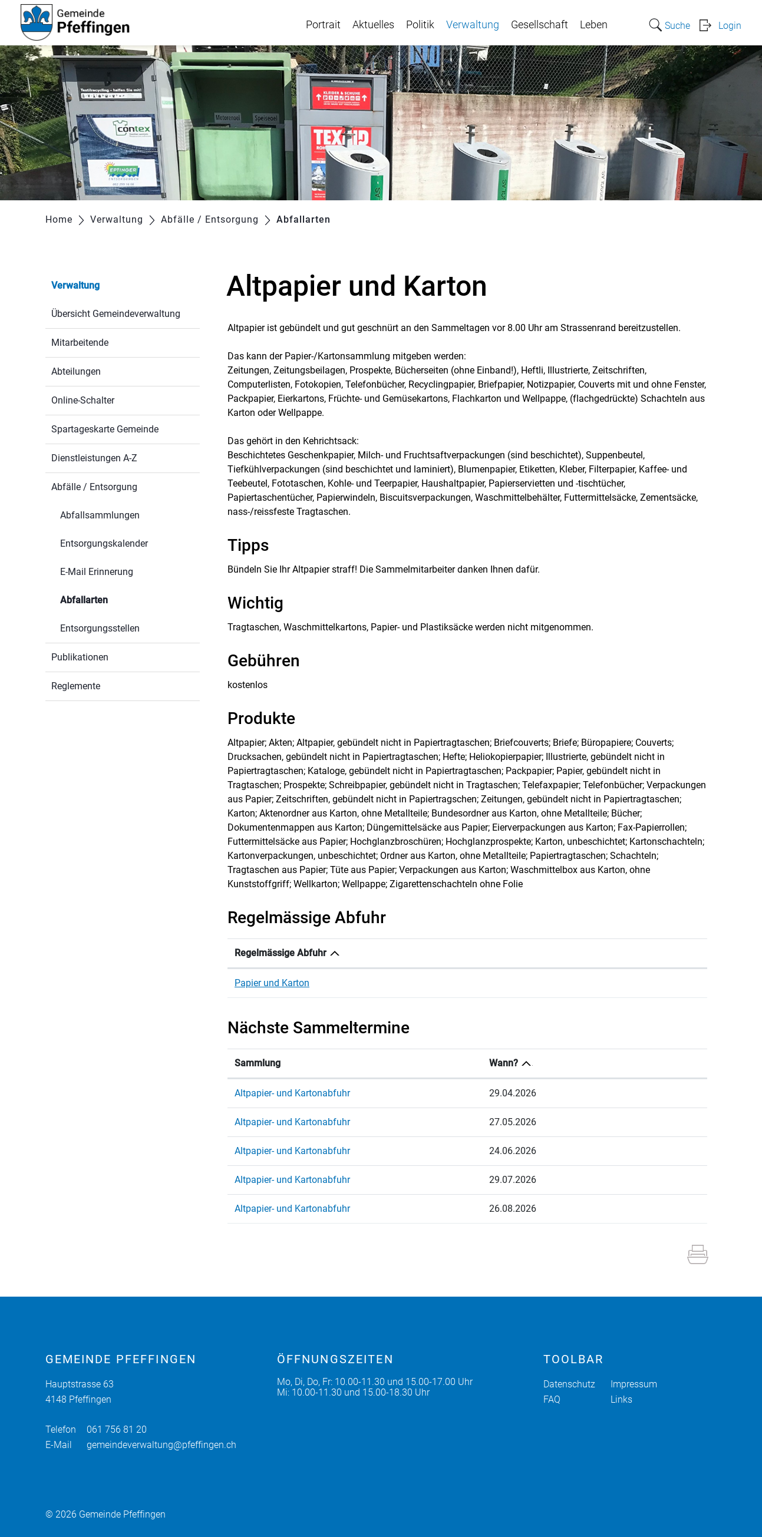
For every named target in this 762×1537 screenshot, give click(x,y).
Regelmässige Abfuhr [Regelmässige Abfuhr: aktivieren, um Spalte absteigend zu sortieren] (280, 952)
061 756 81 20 (117, 1429)
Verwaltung (472, 25)
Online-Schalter (82, 400)
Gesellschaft (539, 25)
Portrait (323, 25)
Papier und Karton (272, 983)
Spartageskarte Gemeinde (105, 429)
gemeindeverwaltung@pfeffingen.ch (161, 1444)
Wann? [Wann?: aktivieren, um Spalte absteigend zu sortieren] (574, 1063)
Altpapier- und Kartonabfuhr (292, 1093)
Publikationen (79, 657)
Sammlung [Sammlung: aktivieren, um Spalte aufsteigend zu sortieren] (258, 1063)
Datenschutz (569, 1384)
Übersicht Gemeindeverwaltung (115, 313)
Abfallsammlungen (100, 515)
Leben (594, 25)
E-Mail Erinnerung (96, 571)
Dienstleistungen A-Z (94, 458)
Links (621, 1399)
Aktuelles (373, 25)
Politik (420, 25)
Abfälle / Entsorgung (94, 486)
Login (729, 25)
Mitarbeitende (79, 342)
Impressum (634, 1384)
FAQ (551, 1399)
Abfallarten (112, 599)
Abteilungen (76, 371)
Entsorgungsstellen (100, 628)
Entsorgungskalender (104, 543)
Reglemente (75, 686)
